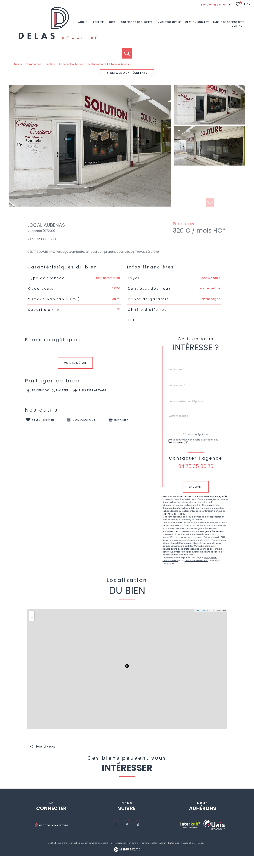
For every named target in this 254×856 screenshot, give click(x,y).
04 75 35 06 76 (202, 466)
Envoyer (203, 487)
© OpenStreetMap (209, 610)
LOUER (112, 22)
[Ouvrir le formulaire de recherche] (127, 53)
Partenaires (173, 843)
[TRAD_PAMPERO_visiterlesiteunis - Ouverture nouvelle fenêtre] (214, 825)
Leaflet (197, 610)
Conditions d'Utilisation (203, 560)
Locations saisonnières (136, 22)
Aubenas (77, 64)
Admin (162, 843)
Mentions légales (148, 843)
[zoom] (90, 205)
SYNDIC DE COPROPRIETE (228, 22)
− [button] (32, 618)
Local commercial (97, 64)
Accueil (83, 22)
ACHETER (98, 22)
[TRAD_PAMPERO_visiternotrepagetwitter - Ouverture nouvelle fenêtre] (127, 824)
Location (50, 64)
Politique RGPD (188, 843)
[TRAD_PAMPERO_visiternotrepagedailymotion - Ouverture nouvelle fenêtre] (138, 824)
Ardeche (63, 64)
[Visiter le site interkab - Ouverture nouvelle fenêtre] (190, 825)
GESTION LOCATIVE (197, 22)
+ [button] (32, 613)
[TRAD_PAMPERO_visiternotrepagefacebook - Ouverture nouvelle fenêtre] (116, 824)
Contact (237, 25)
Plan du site (132, 843)
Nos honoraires (117, 843)
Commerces (33, 64)
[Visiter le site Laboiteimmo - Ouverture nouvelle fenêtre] (127, 851)
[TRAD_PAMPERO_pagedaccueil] (57, 40)
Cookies (202, 843)
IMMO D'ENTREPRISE (169, 22)
